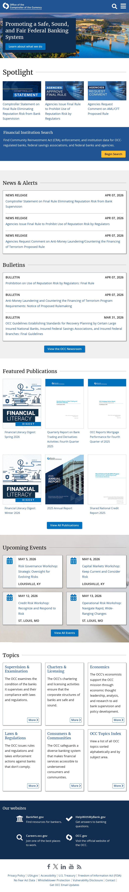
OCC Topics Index (105, 733)
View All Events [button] (63, 633)
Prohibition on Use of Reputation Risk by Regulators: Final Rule (50, 283)
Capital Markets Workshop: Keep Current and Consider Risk (101, 571)
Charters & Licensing (56, 669)
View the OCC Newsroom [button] (63, 349)
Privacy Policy (16, 875)
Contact (110, 880)
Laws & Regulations (15, 735)
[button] (114, 6)
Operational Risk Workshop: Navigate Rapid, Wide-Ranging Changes (102, 608)
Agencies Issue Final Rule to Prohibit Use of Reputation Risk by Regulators (58, 224)
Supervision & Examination (17, 669)
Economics (99, 667)
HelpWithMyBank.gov (90, 817)
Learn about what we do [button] (25, 46)
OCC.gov (81, 836)
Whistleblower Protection (54, 880)
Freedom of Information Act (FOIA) (99, 875)
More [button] (31, 720)
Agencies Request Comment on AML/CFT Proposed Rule (103, 109)
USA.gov (33, 875)
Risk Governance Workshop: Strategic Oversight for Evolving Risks (38, 571)
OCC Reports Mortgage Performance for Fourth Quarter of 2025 (105, 436)
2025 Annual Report (59, 508)
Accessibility (48, 875)
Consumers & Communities (59, 735)
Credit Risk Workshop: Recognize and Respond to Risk (37, 608)
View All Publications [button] (63, 525)
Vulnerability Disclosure (88, 880)
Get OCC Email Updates (64, 885)
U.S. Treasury (67, 875)
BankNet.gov (35, 817)
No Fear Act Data (24, 880)
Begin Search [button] (113, 154)
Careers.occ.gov (36, 836)
